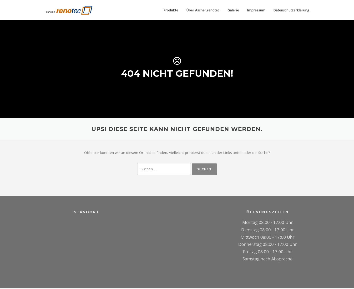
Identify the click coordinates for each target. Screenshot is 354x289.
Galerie (233, 10)
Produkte (170, 10)
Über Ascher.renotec (202, 10)
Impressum (256, 10)
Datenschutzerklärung (291, 10)
